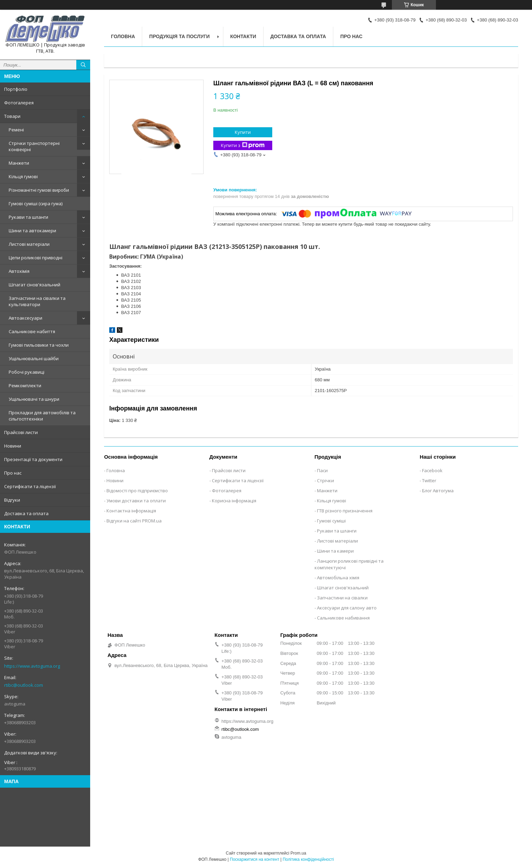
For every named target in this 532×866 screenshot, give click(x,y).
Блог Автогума (438, 490)
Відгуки (12, 500)
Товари (12, 116)
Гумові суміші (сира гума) (35, 203)
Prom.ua (298, 853)
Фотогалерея (19, 102)
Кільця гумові (23, 176)
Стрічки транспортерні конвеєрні (34, 146)
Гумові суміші (331, 521)
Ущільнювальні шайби (34, 358)
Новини (12, 446)
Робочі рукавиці (26, 372)
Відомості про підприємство (137, 490)
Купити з (243, 145)
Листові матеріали (29, 244)
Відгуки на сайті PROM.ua (134, 521)
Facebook (432, 470)
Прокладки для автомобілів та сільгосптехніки (42, 415)
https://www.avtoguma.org (32, 666)
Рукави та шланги (28, 217)
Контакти (243, 36)
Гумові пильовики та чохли (39, 345)
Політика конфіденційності (308, 859)
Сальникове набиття (32, 331)
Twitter (429, 480)
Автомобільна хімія (338, 577)
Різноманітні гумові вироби (39, 190)
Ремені (16, 130)
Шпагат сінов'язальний (34, 285)
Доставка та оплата (26, 513)
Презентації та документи (33, 459)
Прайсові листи (21, 432)
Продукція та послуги (179, 36)
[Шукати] (83, 65)
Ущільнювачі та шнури (34, 399)
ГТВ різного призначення (344, 511)
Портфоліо (15, 89)
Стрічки (325, 480)
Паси (322, 470)
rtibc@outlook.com (23, 685)
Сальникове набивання (343, 618)
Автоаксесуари (25, 318)
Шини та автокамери (32, 230)
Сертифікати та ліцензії (30, 486)
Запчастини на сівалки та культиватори (37, 301)
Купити (243, 132)
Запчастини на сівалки (342, 598)
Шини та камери (335, 551)
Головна (123, 36)
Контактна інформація (131, 511)
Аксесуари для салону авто (347, 608)
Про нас (13, 473)
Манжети (19, 163)
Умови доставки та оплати (136, 500)
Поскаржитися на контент (254, 859)
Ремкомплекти (25, 385)
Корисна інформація (234, 500)
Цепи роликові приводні (35, 257)
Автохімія (19, 271)
